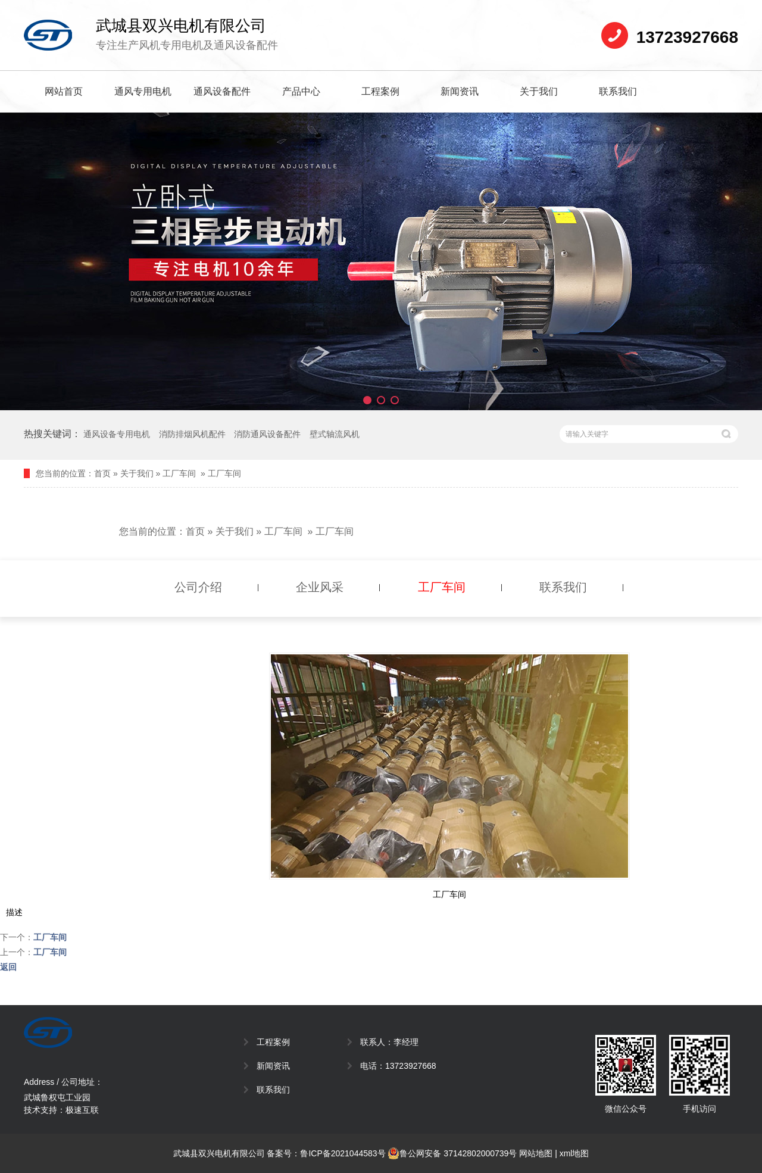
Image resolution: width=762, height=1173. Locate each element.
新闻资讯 (460, 91)
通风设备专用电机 (116, 434)
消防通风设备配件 (267, 434)
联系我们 (618, 91)
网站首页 (64, 91)
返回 (8, 967)
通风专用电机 (142, 91)
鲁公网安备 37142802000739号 (452, 1153)
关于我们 (539, 91)
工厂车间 (179, 473)
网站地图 (535, 1153)
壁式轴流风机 (335, 434)
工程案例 (380, 91)
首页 (102, 473)
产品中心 (301, 91)
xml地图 (574, 1153)
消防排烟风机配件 (192, 434)
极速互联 (82, 1110)
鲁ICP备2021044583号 (342, 1153)
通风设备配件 (222, 91)
